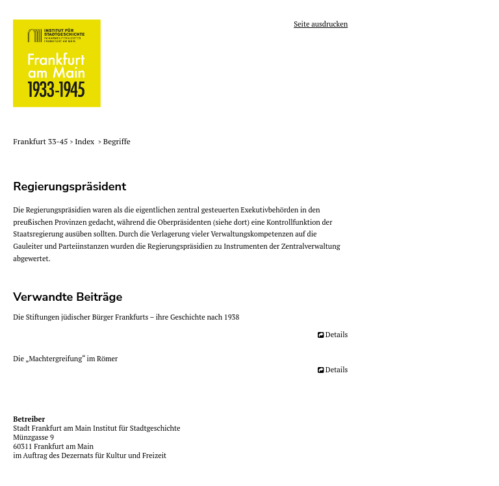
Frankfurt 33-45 (41, 141)
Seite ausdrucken (321, 24)
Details (337, 334)
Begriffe (117, 141)
